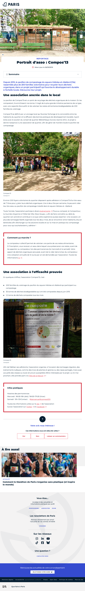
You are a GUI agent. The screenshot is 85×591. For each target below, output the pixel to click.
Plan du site (79, 579)
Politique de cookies (66, 579)
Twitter (29, 407)
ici (19, 258)
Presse (45, 579)
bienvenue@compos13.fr (41, 399)
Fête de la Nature (36, 376)
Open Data (53, 579)
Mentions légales (7, 579)
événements (45, 211)
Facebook (41, 407)
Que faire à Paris (18, 587)
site (38, 404)
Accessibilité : (28, 579)
